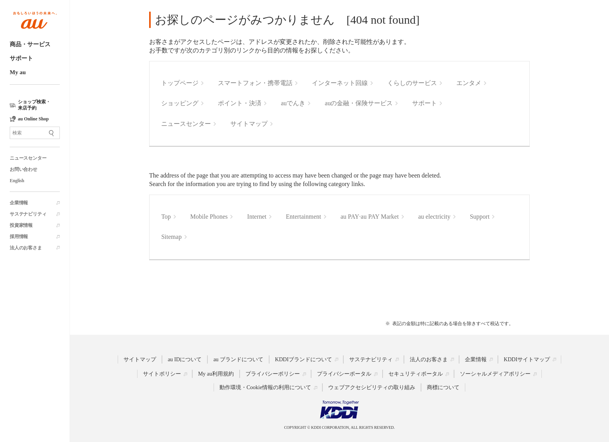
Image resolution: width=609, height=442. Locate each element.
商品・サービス (30, 44)
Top (166, 216)
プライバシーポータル (344, 374)
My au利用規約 (216, 374)
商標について (443, 387)
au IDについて (185, 359)
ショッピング (179, 103)
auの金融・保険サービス (359, 103)
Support (480, 216)
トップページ (179, 83)
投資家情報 (21, 225)
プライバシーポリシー (272, 374)
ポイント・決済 (239, 103)
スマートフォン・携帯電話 (255, 83)
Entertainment (303, 216)
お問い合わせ (23, 169)
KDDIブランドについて (303, 359)
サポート (21, 58)
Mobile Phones (209, 216)
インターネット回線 (340, 83)
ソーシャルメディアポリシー (495, 374)
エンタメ (468, 83)
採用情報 (19, 236)
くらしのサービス (412, 83)
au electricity (434, 216)
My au (18, 72)
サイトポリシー (162, 374)
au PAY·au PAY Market (370, 216)
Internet (256, 216)
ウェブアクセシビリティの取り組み (371, 387)
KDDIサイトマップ (527, 359)
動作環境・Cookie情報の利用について (265, 387)
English (17, 180)
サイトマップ (249, 123)
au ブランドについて (238, 359)
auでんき (293, 103)
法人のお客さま (26, 248)
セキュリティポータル (415, 374)
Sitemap (171, 236)
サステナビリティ (28, 214)
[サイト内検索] (35, 133)
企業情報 (19, 202)
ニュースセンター (28, 158)
